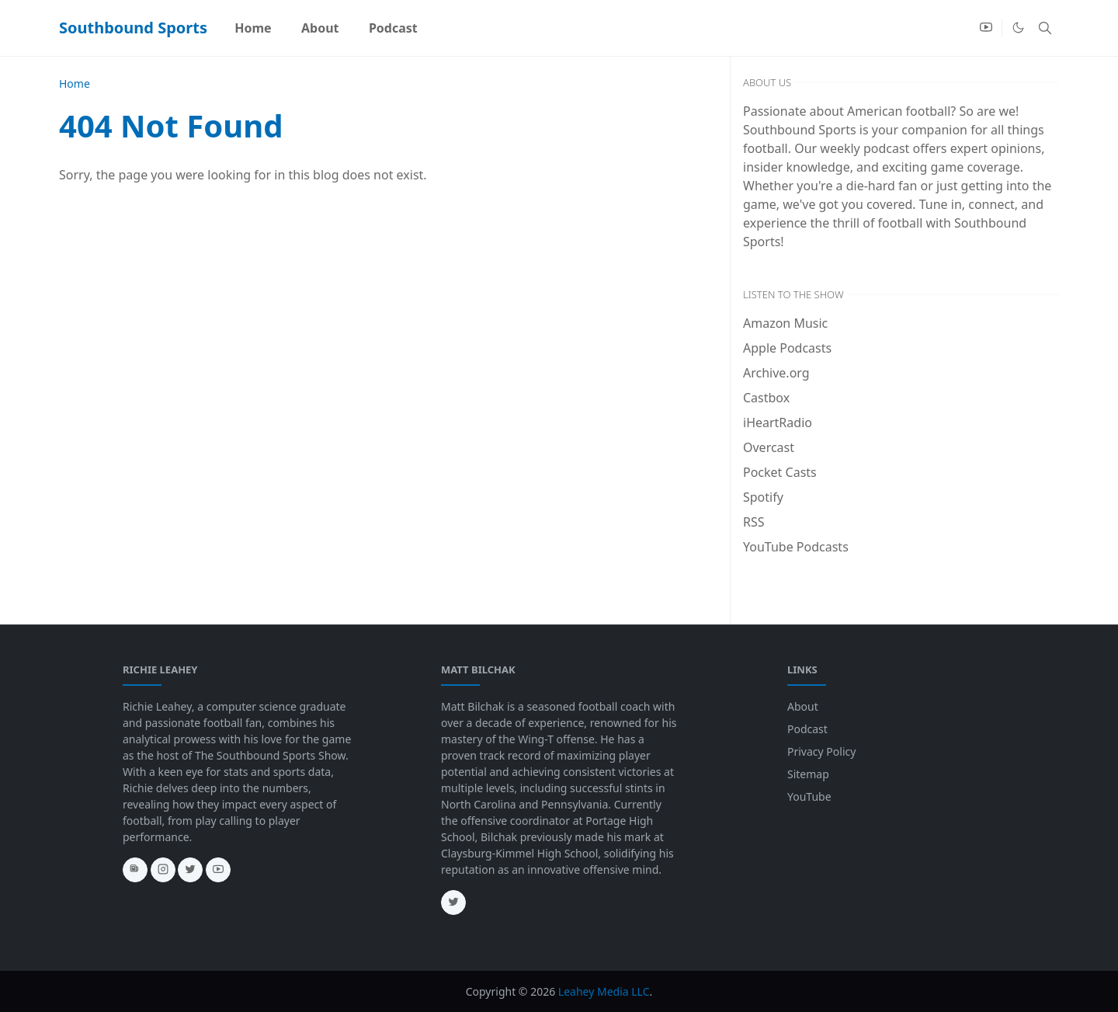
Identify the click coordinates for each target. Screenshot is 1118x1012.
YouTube (809, 796)
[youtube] (986, 28)
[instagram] (163, 869)
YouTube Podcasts (796, 546)
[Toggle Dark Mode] (1018, 27)
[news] (135, 869)
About (802, 706)
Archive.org (776, 372)
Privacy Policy (821, 751)
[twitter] (190, 869)
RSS (754, 521)
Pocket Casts (780, 472)
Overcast (768, 447)
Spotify (763, 497)
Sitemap (808, 774)
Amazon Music (785, 323)
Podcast (807, 729)
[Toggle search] (1045, 28)
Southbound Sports (133, 27)
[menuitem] (253, 28)
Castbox (766, 397)
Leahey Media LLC (604, 991)
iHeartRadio (777, 422)
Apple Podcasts (787, 347)
